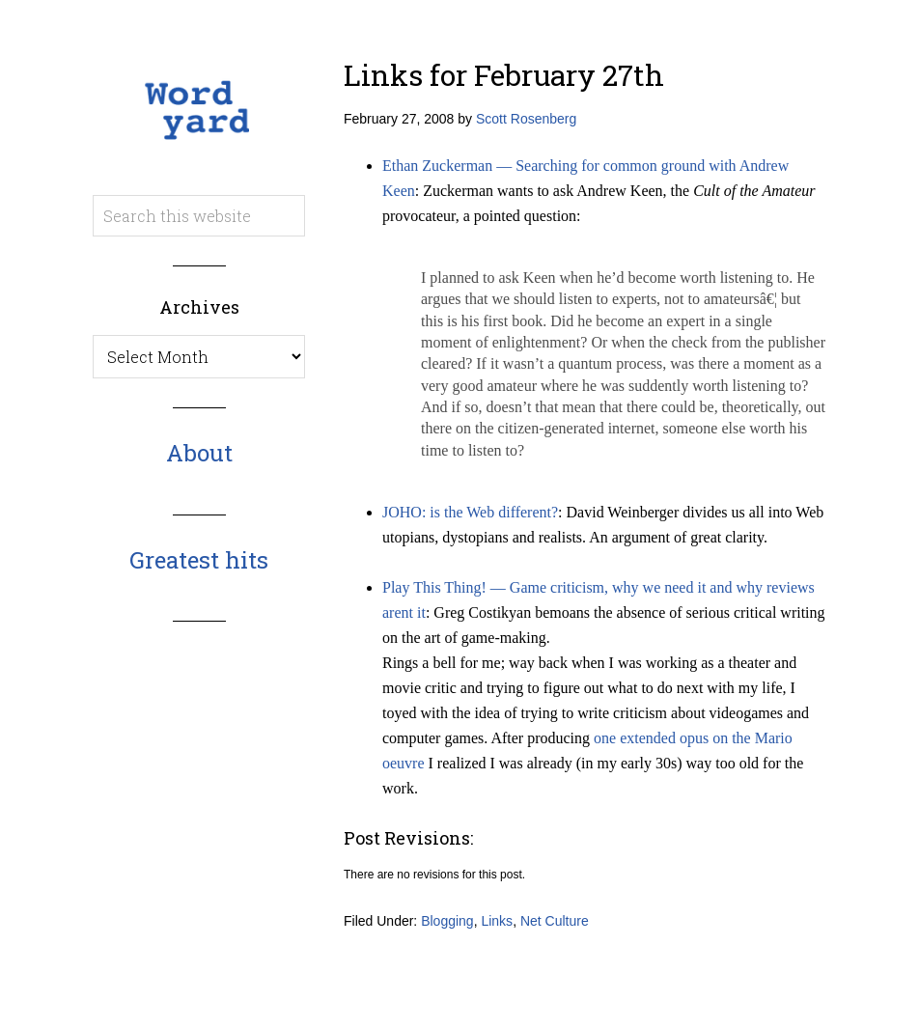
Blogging (447, 921)
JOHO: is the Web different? (470, 512)
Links (497, 921)
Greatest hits (198, 559)
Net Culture (554, 921)
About (199, 452)
